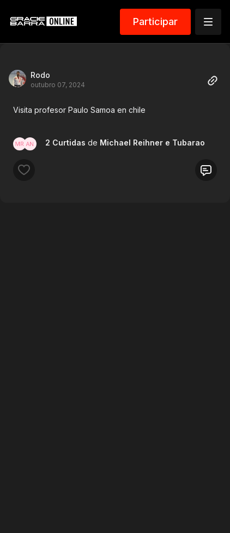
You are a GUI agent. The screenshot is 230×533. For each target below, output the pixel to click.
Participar (155, 21)
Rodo (40, 75)
